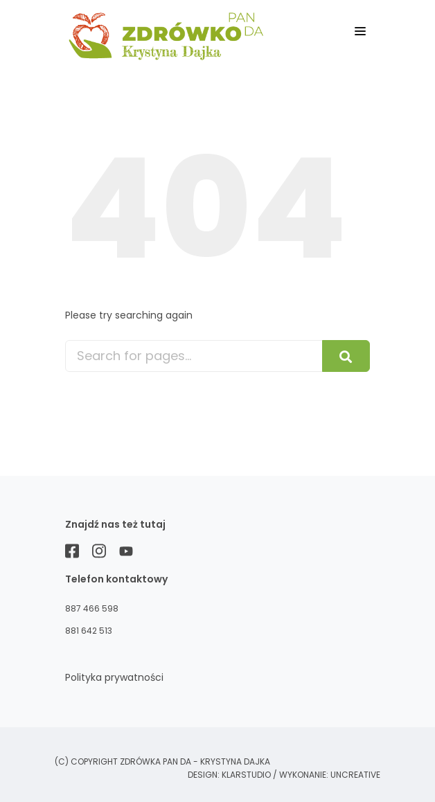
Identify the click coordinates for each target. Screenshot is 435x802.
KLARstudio (246, 775)
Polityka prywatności (114, 677)
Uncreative (355, 775)
